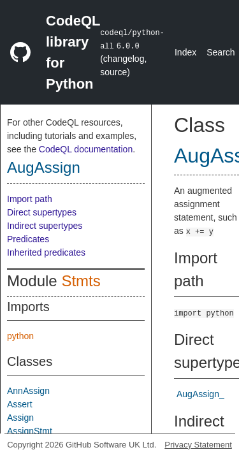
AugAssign (43, 167)
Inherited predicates (46, 252)
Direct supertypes (41, 212)
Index (185, 52)
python (20, 336)
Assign (20, 417)
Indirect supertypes (44, 226)
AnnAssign (28, 391)
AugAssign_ (200, 394)
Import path (29, 199)
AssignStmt (29, 431)
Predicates (28, 239)
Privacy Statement (198, 444)
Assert (20, 404)
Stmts (80, 280)
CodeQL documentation (86, 149)
